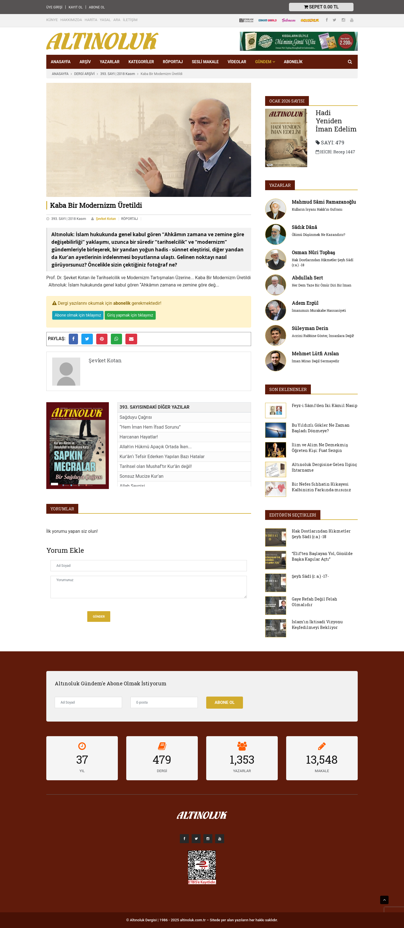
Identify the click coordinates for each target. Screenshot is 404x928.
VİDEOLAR (237, 62)
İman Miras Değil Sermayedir (315, 361)
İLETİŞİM (130, 20)
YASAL (105, 20)
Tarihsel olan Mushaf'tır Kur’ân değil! (156, 466)
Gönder (99, 616)
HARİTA (91, 20)
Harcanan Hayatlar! (139, 437)
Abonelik (293, 62)
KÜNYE (52, 20)
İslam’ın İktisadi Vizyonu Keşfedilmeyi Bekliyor (317, 624)
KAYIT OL (76, 7)
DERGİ (162, 771)
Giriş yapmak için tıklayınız (130, 315)
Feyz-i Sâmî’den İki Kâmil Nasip (324, 405)
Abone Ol (225, 702)
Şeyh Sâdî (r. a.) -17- (310, 576)
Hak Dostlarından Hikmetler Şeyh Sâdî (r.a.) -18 (321, 533)
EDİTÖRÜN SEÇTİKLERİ (292, 515)
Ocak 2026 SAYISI (287, 101)
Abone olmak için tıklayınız (78, 315)
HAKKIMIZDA (71, 20)
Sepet (321, 7)
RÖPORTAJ (173, 62)
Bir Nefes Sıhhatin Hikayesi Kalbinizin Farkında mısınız (321, 486)
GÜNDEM (265, 62)
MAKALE (322, 771)
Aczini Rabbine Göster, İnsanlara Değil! (323, 335)
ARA (116, 20)
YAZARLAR (110, 62)
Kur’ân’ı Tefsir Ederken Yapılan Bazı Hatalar (162, 456)
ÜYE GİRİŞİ (54, 7)
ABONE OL (97, 7)
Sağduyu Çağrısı (136, 417)
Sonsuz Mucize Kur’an (141, 476)
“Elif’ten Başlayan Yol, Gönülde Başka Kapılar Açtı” (322, 556)
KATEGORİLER (141, 62)
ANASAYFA (60, 62)
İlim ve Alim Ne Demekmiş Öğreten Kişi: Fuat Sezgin (320, 447)
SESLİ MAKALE (205, 62)
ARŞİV (85, 62)
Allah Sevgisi (132, 486)
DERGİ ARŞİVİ (84, 74)
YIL (81, 771)
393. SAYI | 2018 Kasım (117, 74)
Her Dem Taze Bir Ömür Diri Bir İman (321, 285)
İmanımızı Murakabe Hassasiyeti (319, 310)
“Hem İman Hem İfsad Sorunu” (150, 427)
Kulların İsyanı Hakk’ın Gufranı (317, 209)
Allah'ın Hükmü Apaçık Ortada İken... (156, 446)
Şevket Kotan (106, 219)
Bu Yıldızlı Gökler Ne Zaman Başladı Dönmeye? (321, 427)
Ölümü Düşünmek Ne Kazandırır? (318, 234)
